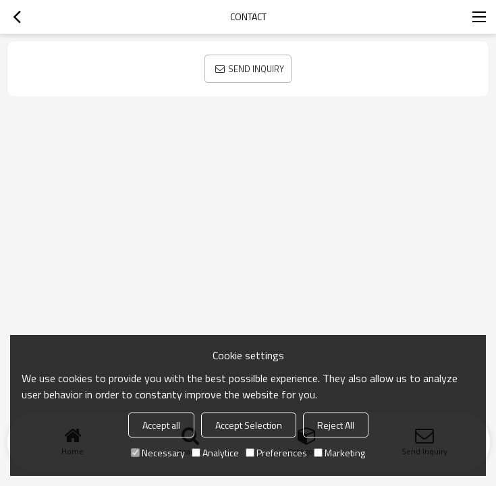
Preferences (276, 453)
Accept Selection (248, 425)
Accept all (161, 425)
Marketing (339, 453)
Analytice (215, 453)
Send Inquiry (256, 68)
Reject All (335, 425)
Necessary (158, 453)
